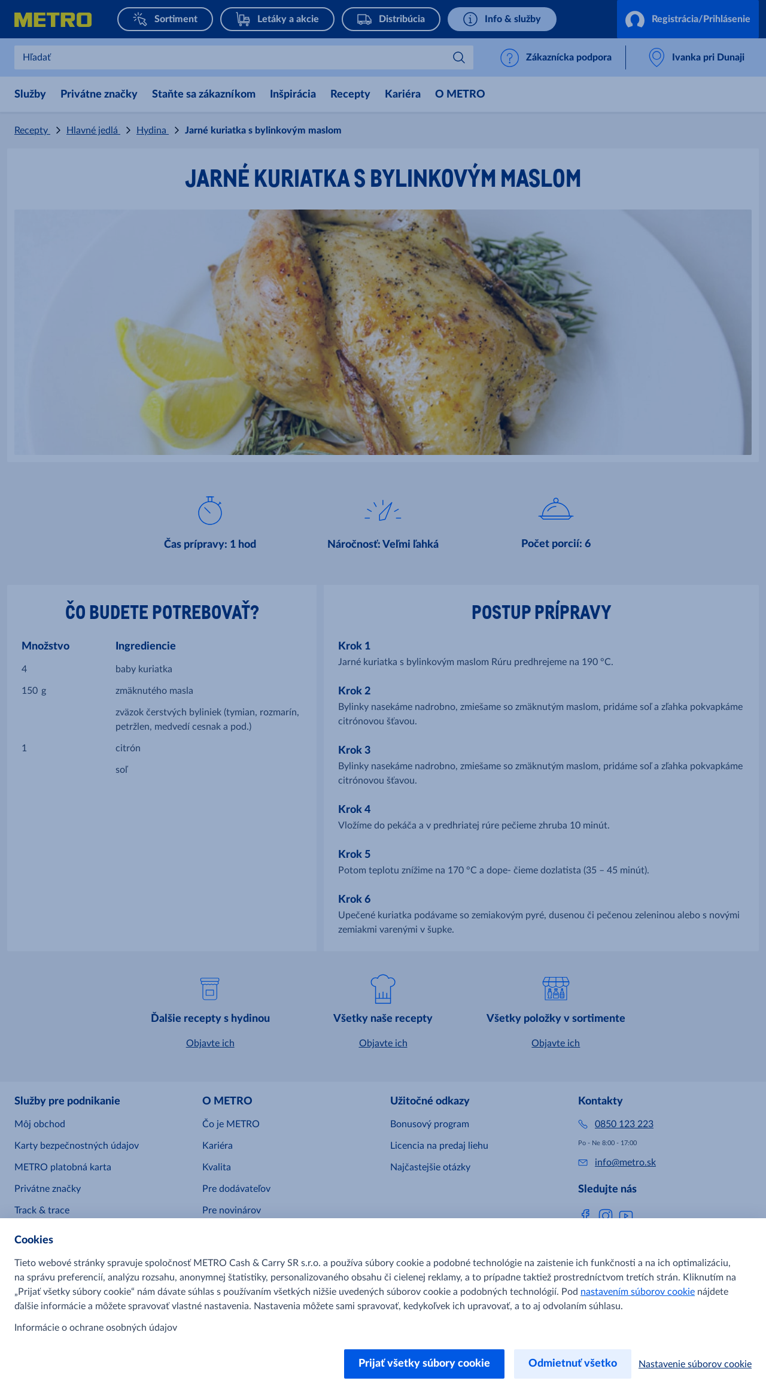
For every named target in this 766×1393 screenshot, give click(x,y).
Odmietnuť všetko (572, 1363)
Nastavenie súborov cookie (695, 1364)
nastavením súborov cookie (637, 1292)
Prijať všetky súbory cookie (424, 1363)
